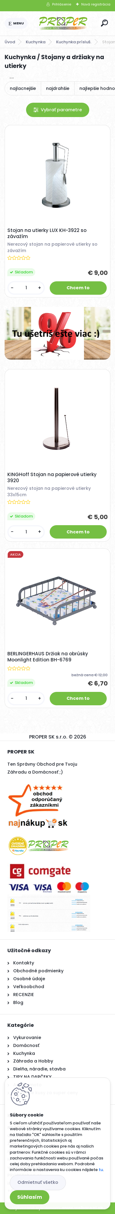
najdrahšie (57, 88)
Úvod (10, 42)
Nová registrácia (95, 4)
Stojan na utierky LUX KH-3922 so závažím (46, 233)
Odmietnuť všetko (37, 1182)
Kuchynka (35, 42)
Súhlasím (29, 1197)
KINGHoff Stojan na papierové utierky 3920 (52, 478)
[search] (104, 23)
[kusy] (26, 288)
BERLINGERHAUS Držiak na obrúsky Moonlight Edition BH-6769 (47, 657)
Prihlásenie (61, 4)
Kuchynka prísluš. (73, 42)
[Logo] (63, 23)
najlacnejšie (23, 88)
